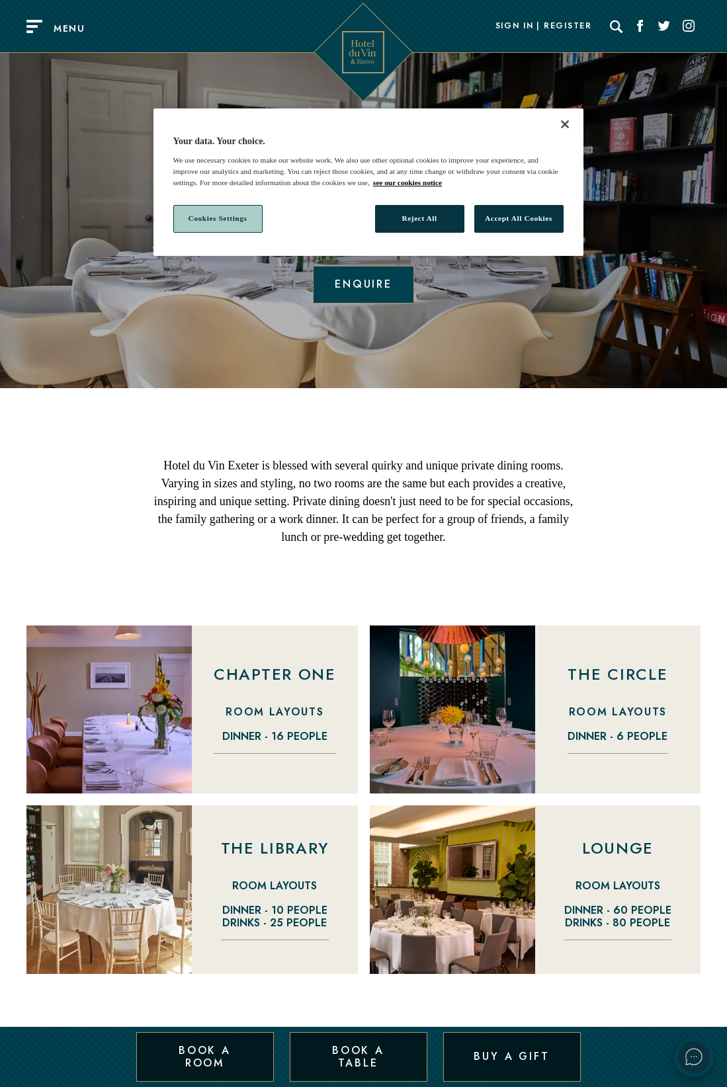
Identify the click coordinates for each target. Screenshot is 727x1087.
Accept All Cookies (518, 218)
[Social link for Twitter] (664, 26)
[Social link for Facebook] (640, 26)
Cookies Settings (217, 218)
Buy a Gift (512, 1056)
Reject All (419, 218)
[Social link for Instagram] (688, 26)
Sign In (514, 26)
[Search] (616, 26)
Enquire (363, 284)
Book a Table (358, 1056)
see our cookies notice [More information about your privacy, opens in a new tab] (407, 182)
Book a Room (205, 1056)
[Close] (564, 124)
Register (567, 26)
